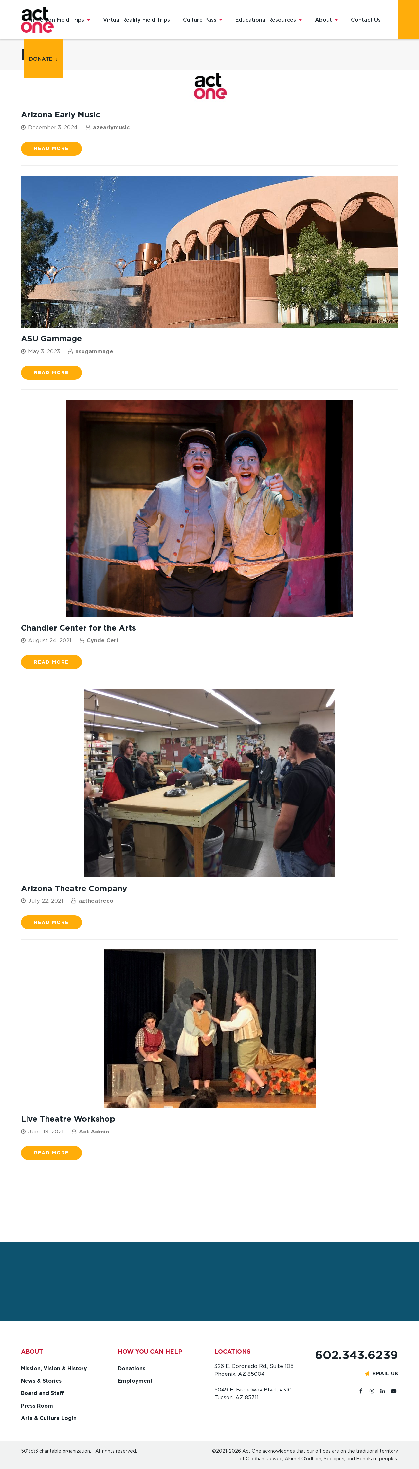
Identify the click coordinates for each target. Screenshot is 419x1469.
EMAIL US (385, 1374)
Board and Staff (42, 1393)
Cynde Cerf (103, 640)
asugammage (94, 351)
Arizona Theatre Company (74, 888)
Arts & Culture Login (49, 1418)
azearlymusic (111, 127)
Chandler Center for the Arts (78, 627)
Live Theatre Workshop (68, 1119)
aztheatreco (96, 900)
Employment (135, 1381)
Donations (131, 1368)
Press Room (37, 1406)
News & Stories (41, 1381)
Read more (51, 148)
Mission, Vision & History (54, 1368)
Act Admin (94, 1131)
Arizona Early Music (60, 114)
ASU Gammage (51, 338)
